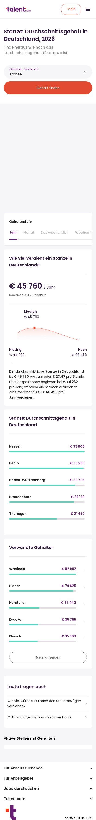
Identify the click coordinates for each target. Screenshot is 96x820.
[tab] (13, 235)
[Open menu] (87, 9)
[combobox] (45, 74)
